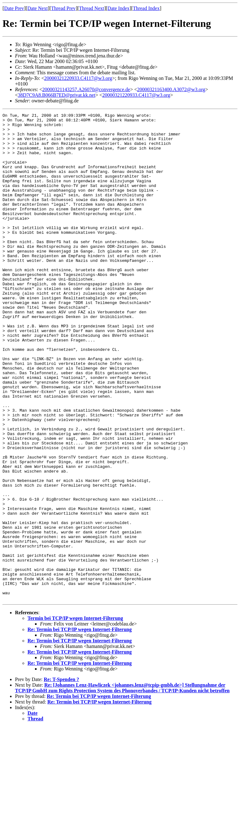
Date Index (119, 8)
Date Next (38, 8)
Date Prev (14, 8)
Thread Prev (63, 8)
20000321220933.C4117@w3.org (78, 78)
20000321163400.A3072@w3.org (171, 89)
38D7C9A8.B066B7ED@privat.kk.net (56, 95)
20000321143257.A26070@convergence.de (86, 89)
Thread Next (91, 8)
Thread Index (146, 8)
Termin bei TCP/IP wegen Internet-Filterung (75, 715)
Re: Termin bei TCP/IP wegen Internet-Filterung (80, 726)
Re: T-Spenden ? (61, 776)
